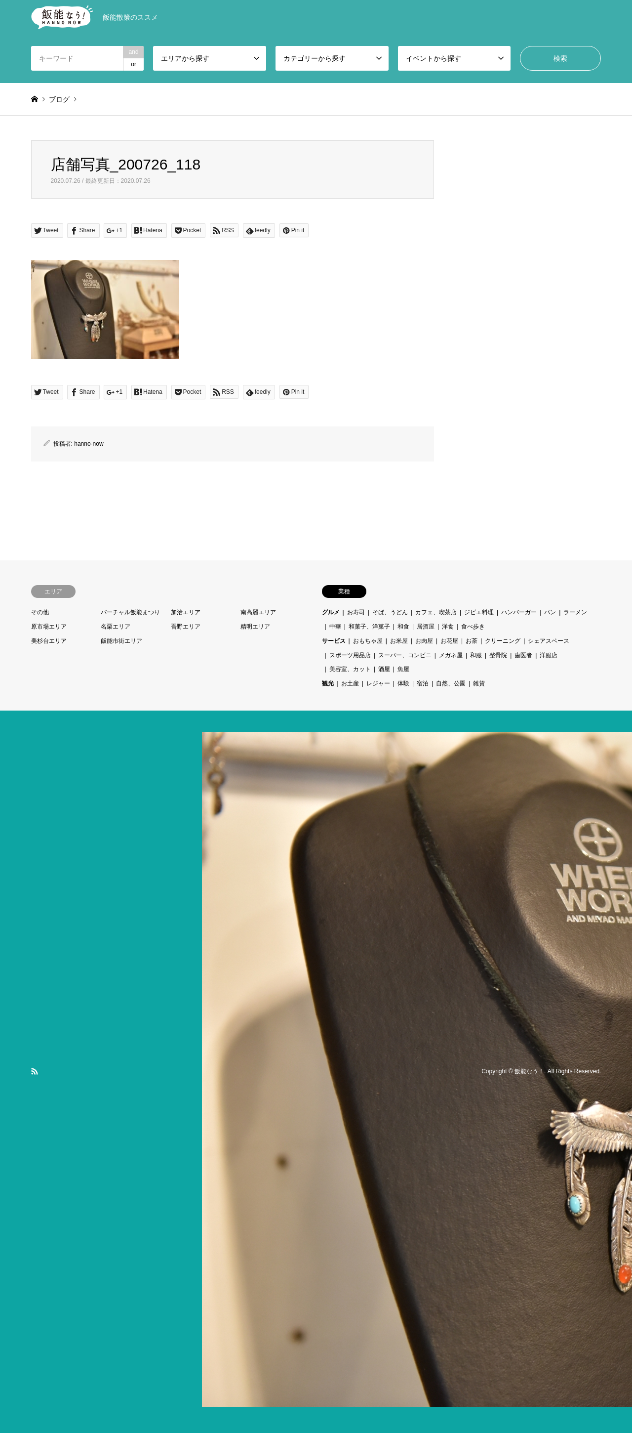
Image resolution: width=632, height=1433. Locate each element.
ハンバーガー (519, 612)
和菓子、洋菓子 (369, 626)
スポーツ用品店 (350, 655)
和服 (476, 655)
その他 (40, 612)
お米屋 (399, 640)
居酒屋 (425, 626)
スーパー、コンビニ (405, 655)
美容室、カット (350, 669)
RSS (34, 1071)
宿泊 (423, 683)
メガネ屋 (451, 655)
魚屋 (403, 669)
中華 (335, 626)
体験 (403, 683)
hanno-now (88, 443)
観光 (328, 683)
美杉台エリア (49, 640)
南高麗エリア (258, 612)
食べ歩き (473, 626)
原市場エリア (49, 626)
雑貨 (479, 683)
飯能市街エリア (121, 640)
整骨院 (498, 655)
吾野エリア (185, 626)
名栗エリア (115, 626)
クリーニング (502, 640)
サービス (334, 640)
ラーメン (575, 612)
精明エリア (255, 626)
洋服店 (548, 655)
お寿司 (356, 612)
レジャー (378, 683)
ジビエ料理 (479, 612)
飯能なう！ (529, 1071)
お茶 (471, 640)
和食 (403, 626)
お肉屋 (424, 640)
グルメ (331, 612)
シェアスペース (548, 640)
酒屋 (384, 669)
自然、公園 (451, 683)
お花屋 (449, 640)
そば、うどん (390, 612)
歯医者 (523, 655)
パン (550, 612)
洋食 (448, 626)
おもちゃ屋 (368, 640)
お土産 (350, 683)
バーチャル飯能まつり (130, 612)
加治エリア (185, 612)
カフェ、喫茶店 (436, 612)
